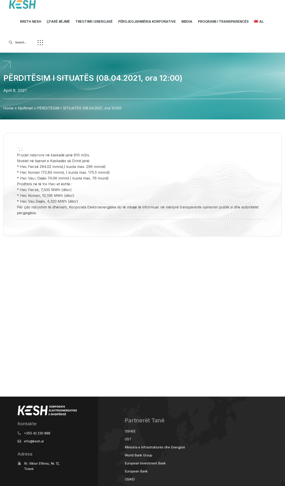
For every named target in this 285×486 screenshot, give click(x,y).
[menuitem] (259, 21)
